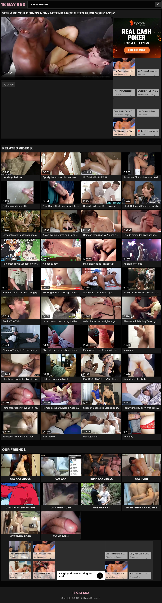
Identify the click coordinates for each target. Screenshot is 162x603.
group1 (10, 84)
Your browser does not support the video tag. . (57, 48)
